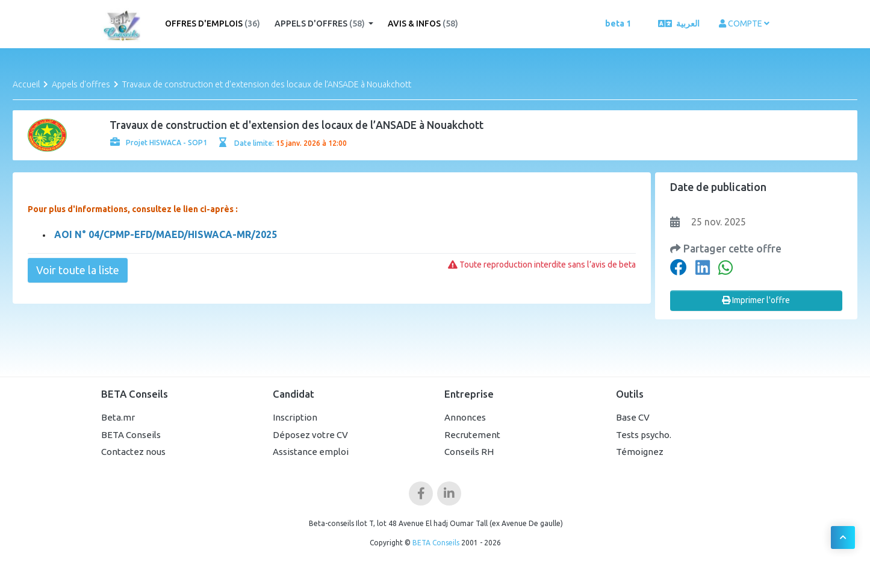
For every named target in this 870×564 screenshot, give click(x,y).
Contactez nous (133, 451)
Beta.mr (118, 417)
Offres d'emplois (212, 23)
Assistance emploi (311, 451)
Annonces (465, 417)
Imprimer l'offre (756, 300)
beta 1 (618, 23)
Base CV (633, 417)
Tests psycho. (643, 435)
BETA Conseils (131, 435)
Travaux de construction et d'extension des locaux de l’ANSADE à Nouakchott (266, 84)
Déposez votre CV (310, 435)
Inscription (295, 417)
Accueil (26, 84)
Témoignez (639, 451)
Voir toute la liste (77, 270)
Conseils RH (469, 451)
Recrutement (472, 435)
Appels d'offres (321, 23)
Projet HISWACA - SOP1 (158, 142)
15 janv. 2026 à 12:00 (311, 143)
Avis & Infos (423, 23)
